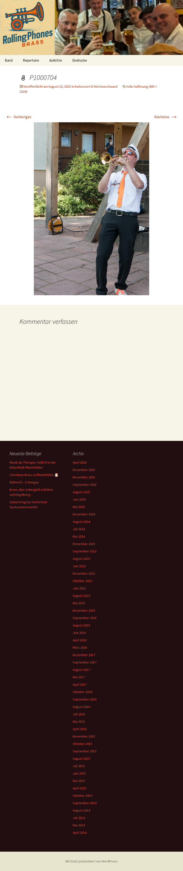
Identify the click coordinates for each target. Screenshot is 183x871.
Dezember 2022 (84, 573)
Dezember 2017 (84, 655)
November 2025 (84, 477)
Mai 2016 (79, 721)
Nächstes (166, 116)
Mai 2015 (79, 781)
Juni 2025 (79, 499)
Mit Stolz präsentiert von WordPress (91, 861)
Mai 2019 (79, 603)
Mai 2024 (79, 536)
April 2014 (79, 832)
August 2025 (81, 492)
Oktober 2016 (82, 692)
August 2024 (81, 521)
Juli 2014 (79, 818)
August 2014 (81, 810)
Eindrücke (79, 60)
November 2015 (84, 736)
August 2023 (81, 558)
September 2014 (85, 803)
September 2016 (85, 699)
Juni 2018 (79, 633)
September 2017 (85, 662)
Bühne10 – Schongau (24, 482)
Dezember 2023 (84, 544)
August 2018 (81, 625)
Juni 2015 (79, 773)
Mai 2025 (79, 507)
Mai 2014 (79, 825)
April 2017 (79, 684)
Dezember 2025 (84, 470)
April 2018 (79, 640)
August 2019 (81, 595)
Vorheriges (18, 116)
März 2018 (80, 647)
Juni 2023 (79, 566)
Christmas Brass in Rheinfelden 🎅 (34, 475)
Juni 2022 (79, 588)
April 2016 (79, 729)
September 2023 (85, 551)
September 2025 (85, 484)
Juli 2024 (79, 529)
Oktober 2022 (82, 581)
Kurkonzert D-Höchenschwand (96, 86)
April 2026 (79, 462)
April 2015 (79, 788)
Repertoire (31, 60)
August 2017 (81, 670)
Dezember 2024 (84, 514)
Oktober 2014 (82, 795)
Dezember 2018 (84, 610)
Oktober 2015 (82, 744)
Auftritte (55, 60)
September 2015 (85, 751)
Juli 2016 (79, 714)
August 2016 (81, 707)
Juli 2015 (79, 766)
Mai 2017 (79, 677)
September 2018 (85, 618)
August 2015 (81, 758)
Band (9, 60)
